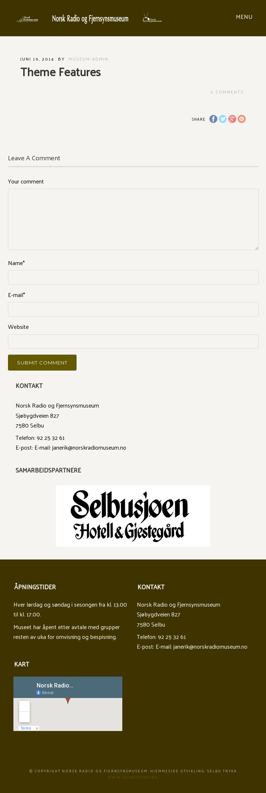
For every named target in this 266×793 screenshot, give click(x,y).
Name (16, 262)
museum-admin (89, 59)
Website (18, 326)
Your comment (26, 181)
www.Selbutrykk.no (133, 777)
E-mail (16, 294)
